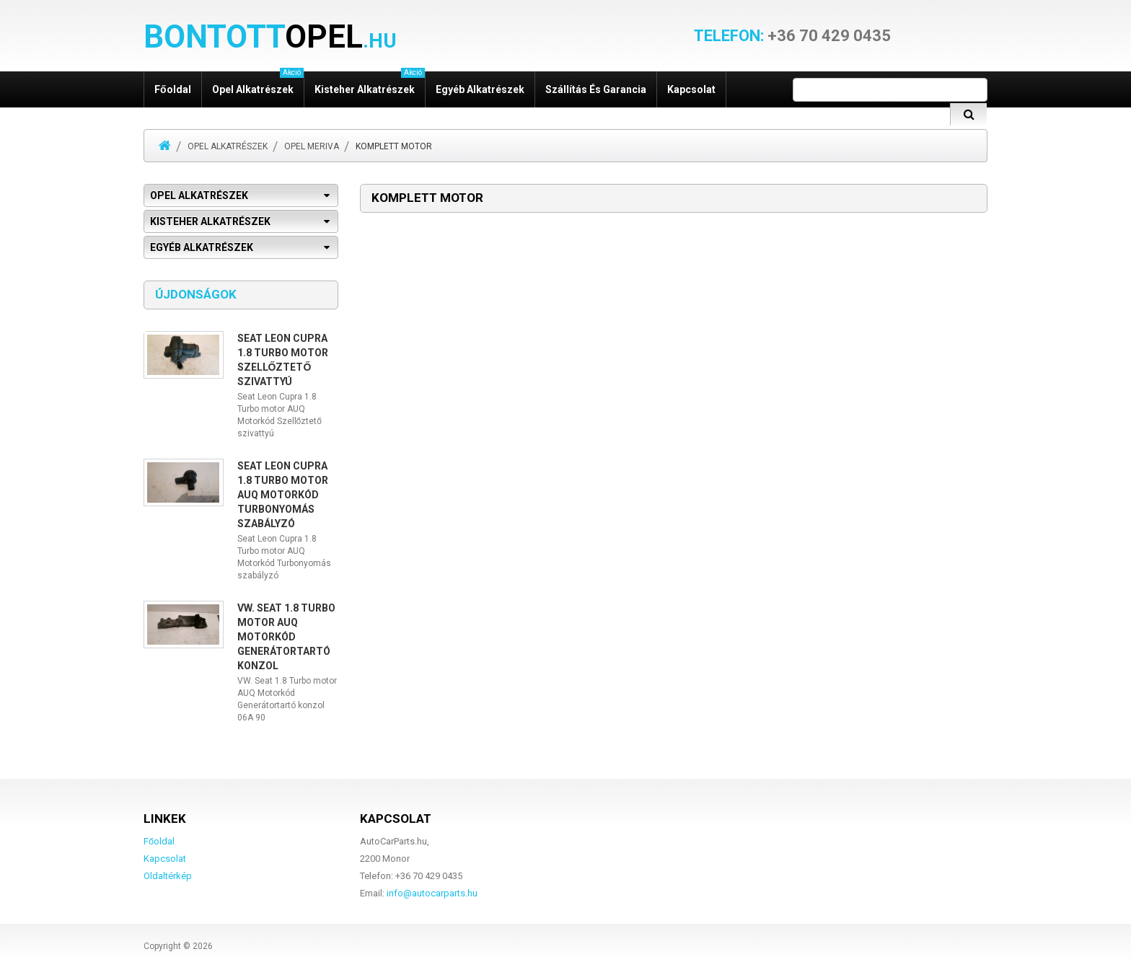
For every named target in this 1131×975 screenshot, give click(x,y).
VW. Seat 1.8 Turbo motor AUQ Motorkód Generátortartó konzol (286, 636)
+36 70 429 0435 (792, 36)
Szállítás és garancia (595, 89)
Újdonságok (196, 294)
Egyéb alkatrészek (480, 89)
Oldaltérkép (168, 875)
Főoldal (172, 89)
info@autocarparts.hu (432, 893)
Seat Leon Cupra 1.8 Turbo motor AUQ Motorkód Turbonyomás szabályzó (282, 494)
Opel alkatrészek (258, 83)
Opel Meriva (311, 146)
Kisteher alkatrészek (369, 83)
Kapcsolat (691, 89)
